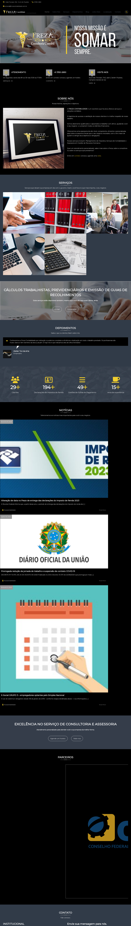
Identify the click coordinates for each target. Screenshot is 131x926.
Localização (107, 12)
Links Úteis (96, 12)
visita (99, 156)
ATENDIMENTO (18, 72)
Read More (36, 465)
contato (77, 156)
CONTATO (49, 81)
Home (47, 12)
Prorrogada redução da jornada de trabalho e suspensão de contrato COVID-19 (63, 440)
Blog (87, 12)
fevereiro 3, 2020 (95, 418)
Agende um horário (56, 503)
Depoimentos (77, 12)
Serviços (66, 12)
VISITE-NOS (102, 72)
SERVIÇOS (6, 81)
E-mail (55, 307)
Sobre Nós (56, 12)
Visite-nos (80, 503)
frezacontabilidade (13, 465)
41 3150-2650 (60, 72)
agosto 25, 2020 (52, 418)
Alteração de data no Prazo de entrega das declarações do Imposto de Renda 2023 (22, 449)
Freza (29, 10)
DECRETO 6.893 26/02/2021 (47, 896)
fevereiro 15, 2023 (9, 418)
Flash (37, 923)
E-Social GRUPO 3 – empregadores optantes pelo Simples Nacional (106, 458)
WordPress (60, 923)
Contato (118, 12)
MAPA (91, 83)
